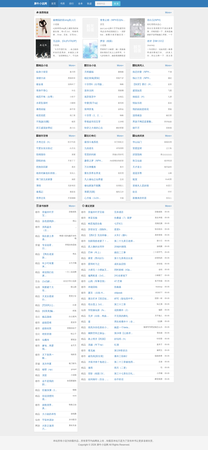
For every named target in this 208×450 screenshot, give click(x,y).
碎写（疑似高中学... (124, 298)
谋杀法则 (103, 90)
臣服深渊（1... (49, 390)
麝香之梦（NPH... (103, 160)
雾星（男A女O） (96, 258)
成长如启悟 (120, 264)
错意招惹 (55, 115)
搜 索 (116, 3)
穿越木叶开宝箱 (96, 212)
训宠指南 (152, 154)
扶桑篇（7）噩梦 (123, 218)
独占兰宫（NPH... (152, 78)
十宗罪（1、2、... (103, 115)
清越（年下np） (96, 345)
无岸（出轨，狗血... (98, 316)
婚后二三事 (120, 252)
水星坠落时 (55, 103)
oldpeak (118, 293)
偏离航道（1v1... (96, 275)
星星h (117, 229)
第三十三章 (120, 304)
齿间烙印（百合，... (98, 379)
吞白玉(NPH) (153, 20)
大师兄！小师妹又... (98, 270)
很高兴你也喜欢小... (98, 327)
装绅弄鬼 (103, 109)
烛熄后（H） (152, 96)
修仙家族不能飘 (103, 185)
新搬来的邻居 (152, 198)
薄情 (55, 185)
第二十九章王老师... (124, 241)
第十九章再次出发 (123, 258)
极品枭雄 (46, 317)
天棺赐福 (103, 72)
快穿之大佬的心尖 (103, 128)
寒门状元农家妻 (55, 179)
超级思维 (46, 322)
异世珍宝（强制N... (98, 229)
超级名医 (46, 328)
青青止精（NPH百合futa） (113, 20)
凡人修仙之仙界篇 (103, 179)
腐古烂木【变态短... (98, 298)
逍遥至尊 (152, 173)
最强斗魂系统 (103, 142)
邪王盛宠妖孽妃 (55, 128)
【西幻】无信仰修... (98, 235)
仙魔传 (45, 340)
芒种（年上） (95, 252)
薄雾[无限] (103, 191)
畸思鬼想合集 (95, 223)
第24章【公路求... (123, 333)
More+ (168, 12)
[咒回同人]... (48, 305)
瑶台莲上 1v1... (96, 304)
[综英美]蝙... (48, 311)
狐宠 (152, 179)
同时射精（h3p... (123, 270)
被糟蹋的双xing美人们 (64, 20)
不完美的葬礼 (121, 316)
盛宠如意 (152, 90)
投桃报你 (55, 154)
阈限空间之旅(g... (97, 333)
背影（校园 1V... (96, 373)
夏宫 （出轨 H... (96, 293)
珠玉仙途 (152, 160)
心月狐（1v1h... (103, 198)
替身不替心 (55, 90)
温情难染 (152, 115)
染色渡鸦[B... (48, 221)
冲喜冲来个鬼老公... (98, 362)
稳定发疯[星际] (103, 78)
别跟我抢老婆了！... (98, 241)
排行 (71, 3)
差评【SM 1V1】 (156, 41)
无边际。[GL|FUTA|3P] (65, 41)
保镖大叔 (55, 78)
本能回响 (92, 287)
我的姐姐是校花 (152, 109)
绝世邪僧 (46, 334)
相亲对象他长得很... (55, 173)
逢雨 (90, 368)
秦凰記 (55, 191)
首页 (53, 3)
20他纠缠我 (120, 246)
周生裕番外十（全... (124, 321)
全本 (80, 3)
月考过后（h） (55, 142)
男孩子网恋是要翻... (152, 121)
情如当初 (152, 103)
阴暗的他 (55, 160)
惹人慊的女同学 (96, 246)
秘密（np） (48, 369)
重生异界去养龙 (103, 173)
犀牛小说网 (40, 3)
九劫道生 (103, 148)
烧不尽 (152, 128)
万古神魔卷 (103, 167)
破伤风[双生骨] (95, 356)
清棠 (44, 375)
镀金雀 (55, 84)
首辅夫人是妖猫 (152, 185)
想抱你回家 (55, 167)
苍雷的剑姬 (103, 154)
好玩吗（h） (120, 339)
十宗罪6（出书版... (103, 84)
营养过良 (55, 198)
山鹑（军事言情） (97, 281)
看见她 (91, 350)
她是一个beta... (122, 327)
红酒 (116, 345)
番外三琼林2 (120, 356)
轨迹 (89, 3)
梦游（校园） (107, 41)
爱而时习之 (94, 264)
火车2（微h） (121, 235)
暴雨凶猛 (55, 109)
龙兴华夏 (46, 363)
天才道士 (152, 167)
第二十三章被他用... (124, 362)
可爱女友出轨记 (55, 148)
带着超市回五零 (103, 121)
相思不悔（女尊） (55, 96)
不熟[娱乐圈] (55, 121)
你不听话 (118, 379)
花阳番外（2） (121, 310)
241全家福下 (120, 275)
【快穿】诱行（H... (152, 84)
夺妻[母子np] (103, 103)
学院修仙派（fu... (97, 310)
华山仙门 (152, 142)
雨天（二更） (121, 368)
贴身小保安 (55, 72)
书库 (62, 3)
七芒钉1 (118, 223)
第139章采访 (120, 350)
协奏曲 (117, 287)
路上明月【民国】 (97, 339)
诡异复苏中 (103, 96)
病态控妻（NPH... (152, 72)
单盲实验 (92, 218)
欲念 (152, 191)
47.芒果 (118, 281)
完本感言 (118, 212)
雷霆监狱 (152, 148)
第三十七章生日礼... (124, 373)
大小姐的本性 (49, 414)
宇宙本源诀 (48, 420)
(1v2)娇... (47, 281)
